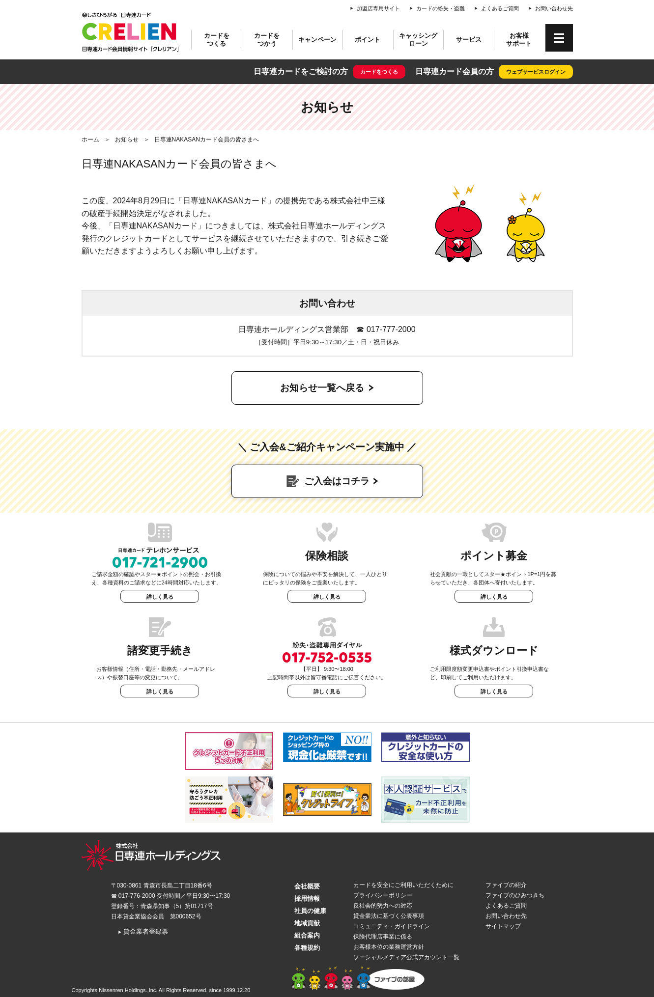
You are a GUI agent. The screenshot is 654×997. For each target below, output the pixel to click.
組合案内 (307, 935)
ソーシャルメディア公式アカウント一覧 (406, 957)
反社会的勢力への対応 (382, 905)
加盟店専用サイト (378, 8)
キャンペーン (317, 39)
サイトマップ (503, 926)
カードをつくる (216, 39)
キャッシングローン (418, 39)
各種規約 (307, 947)
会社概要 (307, 886)
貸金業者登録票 (143, 931)
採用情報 (307, 898)
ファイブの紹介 (506, 885)
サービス (469, 39)
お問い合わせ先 (554, 8)
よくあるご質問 (500, 8)
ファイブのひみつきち (514, 895)
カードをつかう (267, 39)
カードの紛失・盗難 (440, 8)
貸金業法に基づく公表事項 (388, 916)
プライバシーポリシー (382, 895)
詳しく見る (159, 597)
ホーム (90, 139)
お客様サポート (519, 39)
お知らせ (127, 139)
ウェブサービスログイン (536, 72)
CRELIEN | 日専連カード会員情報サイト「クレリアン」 (131, 32)
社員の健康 (310, 910)
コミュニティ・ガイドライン (391, 926)
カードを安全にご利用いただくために (403, 885)
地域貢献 (307, 923)
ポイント (367, 39)
